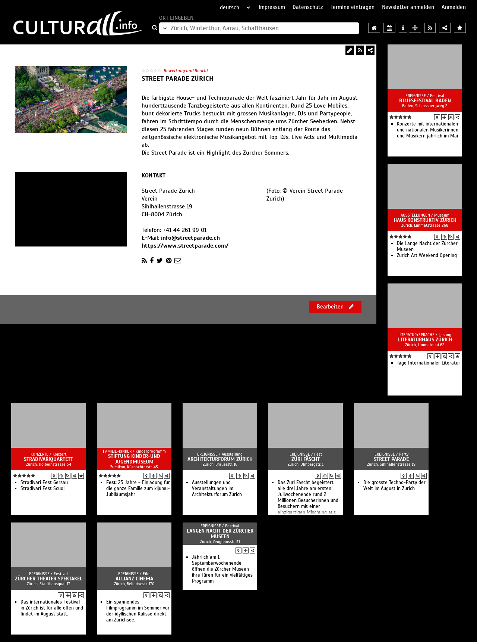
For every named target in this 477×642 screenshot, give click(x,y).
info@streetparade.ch (190, 238)
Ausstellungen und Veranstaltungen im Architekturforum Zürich (217, 488)
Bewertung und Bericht (186, 70)
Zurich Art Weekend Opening (427, 255)
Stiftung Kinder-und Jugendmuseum (134, 459)
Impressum (272, 7)
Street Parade (391, 459)
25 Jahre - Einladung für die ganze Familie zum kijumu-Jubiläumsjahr (138, 488)
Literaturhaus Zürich (425, 339)
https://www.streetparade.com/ (185, 245)
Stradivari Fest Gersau (44, 483)
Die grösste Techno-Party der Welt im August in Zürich (394, 485)
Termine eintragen (353, 7)
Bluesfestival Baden (425, 100)
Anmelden (454, 7)
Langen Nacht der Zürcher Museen (220, 533)
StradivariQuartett (48, 459)
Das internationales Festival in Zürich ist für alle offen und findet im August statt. (51, 608)
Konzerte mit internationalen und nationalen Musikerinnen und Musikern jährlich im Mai (427, 130)
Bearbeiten (335, 306)
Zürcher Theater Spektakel (48, 578)
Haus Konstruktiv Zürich (425, 220)
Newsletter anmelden (408, 7)
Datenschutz (308, 7)
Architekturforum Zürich (220, 459)
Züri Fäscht (305, 459)
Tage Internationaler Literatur (428, 363)
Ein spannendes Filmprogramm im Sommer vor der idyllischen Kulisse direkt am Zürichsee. (138, 611)
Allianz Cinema (134, 578)
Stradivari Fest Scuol (42, 488)
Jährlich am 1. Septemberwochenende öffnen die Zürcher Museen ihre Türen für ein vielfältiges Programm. (222, 569)
